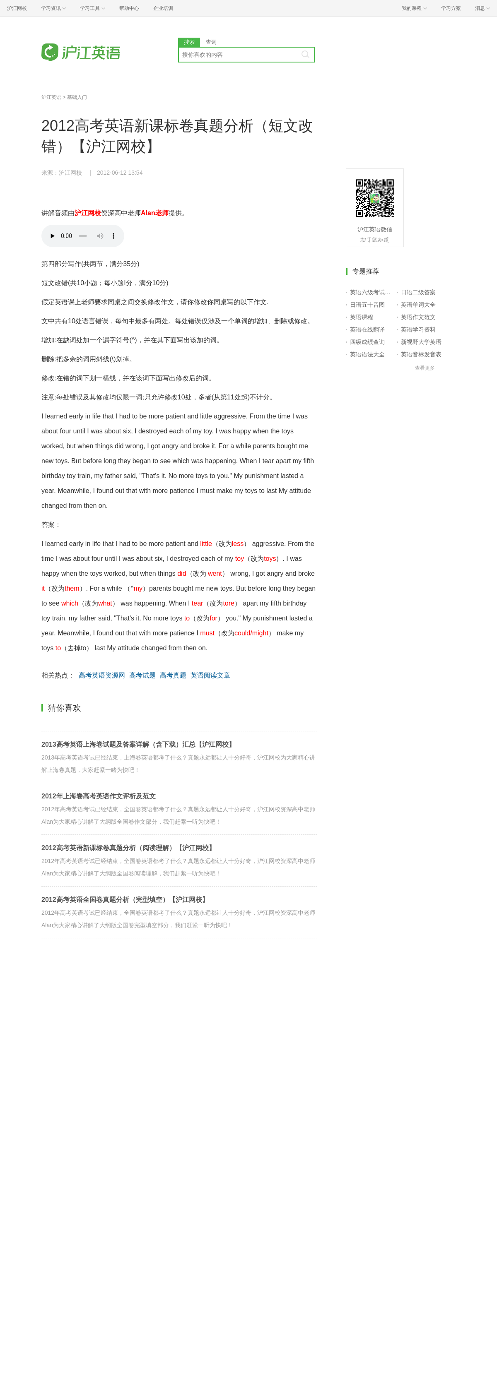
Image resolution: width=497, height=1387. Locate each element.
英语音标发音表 (421, 354)
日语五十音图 (367, 304)
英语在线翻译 (367, 329)
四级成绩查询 (367, 342)
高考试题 (142, 675)
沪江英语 (51, 97)
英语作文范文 (418, 317)
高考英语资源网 (102, 675)
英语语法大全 (367, 354)
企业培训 (163, 8)
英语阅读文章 (210, 675)
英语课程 (361, 317)
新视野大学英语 (421, 342)
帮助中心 (129, 8)
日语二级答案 (418, 292)
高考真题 (173, 675)
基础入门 (77, 97)
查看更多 (425, 368)
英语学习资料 (418, 329)
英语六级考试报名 (371, 292)
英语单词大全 (418, 304)
